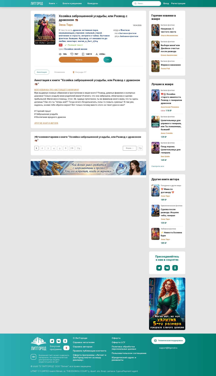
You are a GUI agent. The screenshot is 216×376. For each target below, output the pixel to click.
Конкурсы (92, 3)
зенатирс (72, 41)
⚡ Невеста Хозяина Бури (155, 234)
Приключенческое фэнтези (171, 206)
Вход (166, 3)
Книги (52, 3)
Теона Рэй (165, 68)
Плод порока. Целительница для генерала (155, 148)
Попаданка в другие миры (171, 186)
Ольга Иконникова (169, 35)
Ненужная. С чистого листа (155, 30)
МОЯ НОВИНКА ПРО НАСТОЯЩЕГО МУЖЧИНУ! (56, 89)
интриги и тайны (90, 35)
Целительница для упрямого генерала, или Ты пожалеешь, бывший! (155, 122)
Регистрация (178, 3)
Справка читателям (83, 342)
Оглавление (59, 72)
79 (78, 148)
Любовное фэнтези (129, 36)
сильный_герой (93, 33)
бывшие (73, 38)
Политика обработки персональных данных (124, 347)
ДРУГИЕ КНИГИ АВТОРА (46, 123)
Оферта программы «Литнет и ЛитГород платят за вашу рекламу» (89, 357)
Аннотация (42, 72)
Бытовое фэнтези (127, 33)
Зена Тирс (66, 24)
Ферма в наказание (155, 66)
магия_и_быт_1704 (88, 41)
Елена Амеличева (169, 55)
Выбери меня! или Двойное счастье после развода (155, 46)
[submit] (135, 3)
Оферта (116, 338)
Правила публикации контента (89, 351)
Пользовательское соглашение (129, 353)
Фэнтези (125, 30)
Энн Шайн (165, 156)
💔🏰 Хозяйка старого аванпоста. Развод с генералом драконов (155, 95)
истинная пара (90, 30)
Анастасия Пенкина (170, 107)
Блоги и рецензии (72, 3)
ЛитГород (38, 341)
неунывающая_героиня (71, 33)
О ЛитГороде (80, 338)
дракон (77, 30)
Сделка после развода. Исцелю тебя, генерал (155, 211)
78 (72, 148)
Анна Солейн (167, 133)
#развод (83, 38)
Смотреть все (157, 166)
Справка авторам (82, 346)
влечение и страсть (69, 35)
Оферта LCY (118, 342)
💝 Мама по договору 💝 (155, 190)
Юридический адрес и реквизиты (124, 358)
